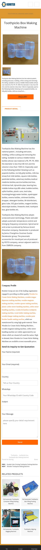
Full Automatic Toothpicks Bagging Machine (11, 530)
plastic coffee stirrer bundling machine (15, 307)
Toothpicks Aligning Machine (30, 530)
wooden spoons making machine (25, 303)
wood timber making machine (24, 313)
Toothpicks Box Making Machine (19, 457)
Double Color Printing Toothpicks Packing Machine (22, 464)
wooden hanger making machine (13, 316)
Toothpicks (14, 455)
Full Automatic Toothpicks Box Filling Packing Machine (30, 501)
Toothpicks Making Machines (20, 14)
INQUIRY (20, 96)
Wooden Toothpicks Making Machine (18, 466)
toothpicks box (23, 455)
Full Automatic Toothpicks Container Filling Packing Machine (11, 501)
